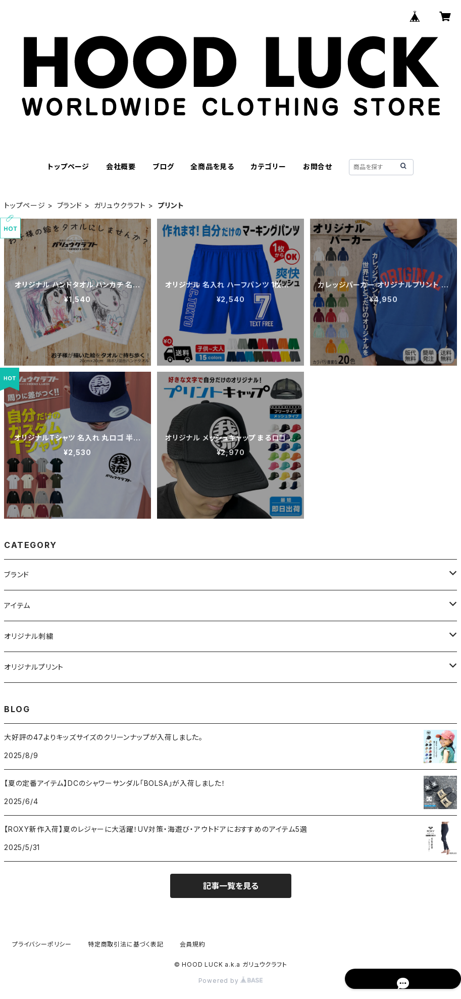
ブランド (69, 205)
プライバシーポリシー (42, 944)
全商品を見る (212, 166)
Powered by (230, 980)
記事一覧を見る (231, 886)
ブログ (163, 166)
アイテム (17, 605)
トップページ (68, 166)
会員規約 (193, 944)
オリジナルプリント (34, 667)
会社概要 (121, 166)
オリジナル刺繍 (29, 636)
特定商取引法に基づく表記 (126, 944)
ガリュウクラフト (120, 205)
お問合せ (317, 166)
